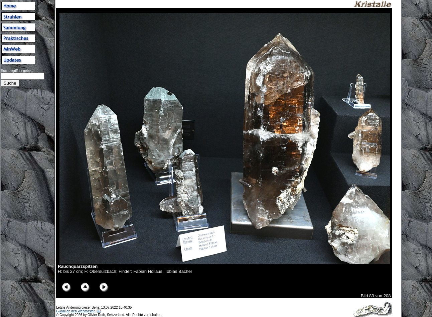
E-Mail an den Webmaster (75, 311)
